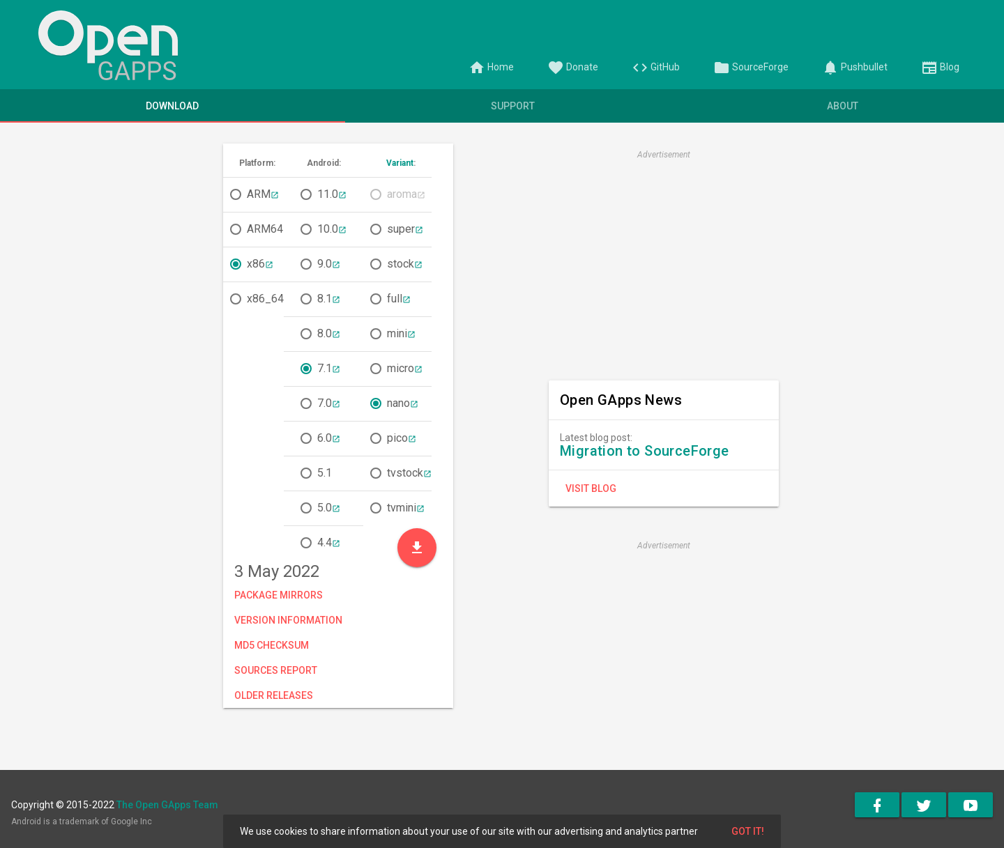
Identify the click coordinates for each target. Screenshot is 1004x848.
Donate (572, 67)
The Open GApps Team (167, 804)
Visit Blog (591, 488)
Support (513, 106)
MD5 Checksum (271, 645)
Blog (940, 67)
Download (172, 106)
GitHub (656, 67)
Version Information (288, 620)
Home (491, 67)
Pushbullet (855, 67)
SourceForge (751, 67)
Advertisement (663, 155)
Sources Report (275, 670)
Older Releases (273, 695)
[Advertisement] (664, 262)
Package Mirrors (278, 595)
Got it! (747, 831)
